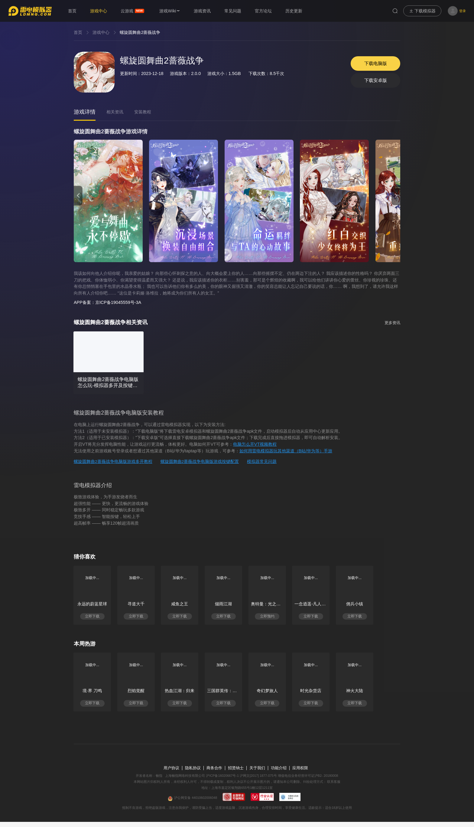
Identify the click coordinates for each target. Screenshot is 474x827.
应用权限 (300, 773)
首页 (78, 32)
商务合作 (214, 773)
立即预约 (285, 618)
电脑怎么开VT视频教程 (255, 444)
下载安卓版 (373, 81)
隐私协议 (193, 773)
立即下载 (94, 618)
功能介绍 (279, 773)
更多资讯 (392, 323)
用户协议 (171, 773)
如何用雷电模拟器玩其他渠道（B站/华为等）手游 (286, 451)
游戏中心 (101, 32)
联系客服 (333, 787)
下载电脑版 (373, 62)
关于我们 (257, 773)
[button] (78, 195)
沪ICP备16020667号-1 (222, 781)
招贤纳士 (236, 773)
